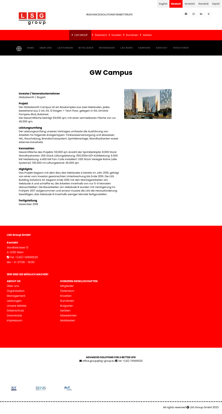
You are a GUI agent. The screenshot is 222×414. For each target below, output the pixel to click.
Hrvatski (188, 3)
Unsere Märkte (16, 306)
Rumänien (132, 35)
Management (16, 296)
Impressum (14, 320)
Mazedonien (68, 315)
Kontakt (162, 48)
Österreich (101, 35)
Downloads (14, 315)
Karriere (144, 48)
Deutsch (174, 3)
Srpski (216, 3)
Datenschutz (15, 311)
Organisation (16, 291)
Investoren (181, 48)
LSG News (126, 48)
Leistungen (65, 48)
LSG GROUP (81, 35)
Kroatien (116, 35)
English (160, 3)
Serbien (147, 35)
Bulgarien (66, 306)
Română (202, 3)
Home (30, 48)
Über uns (46, 48)
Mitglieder (86, 48)
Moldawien (67, 320)
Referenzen (107, 48)
